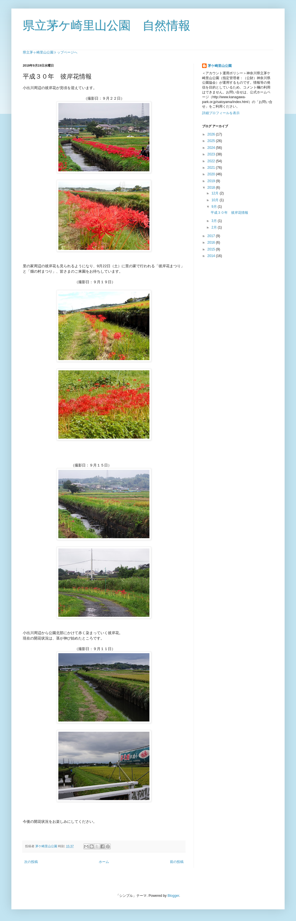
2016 (211, 242)
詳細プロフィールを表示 (221, 113)
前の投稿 (177, 862)
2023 (211, 154)
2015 (211, 249)
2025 (211, 141)
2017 (211, 236)
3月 (214, 221)
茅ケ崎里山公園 (220, 66)
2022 (211, 161)
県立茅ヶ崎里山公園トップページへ (50, 52)
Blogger (173, 896)
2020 (211, 174)
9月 (214, 207)
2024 (211, 148)
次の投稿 (31, 862)
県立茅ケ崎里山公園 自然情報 (106, 25)
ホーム (104, 862)
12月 (215, 193)
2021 (211, 168)
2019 (211, 181)
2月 (214, 227)
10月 (215, 200)
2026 (211, 134)
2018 (211, 188)
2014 (211, 256)
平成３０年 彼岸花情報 (231, 213)
